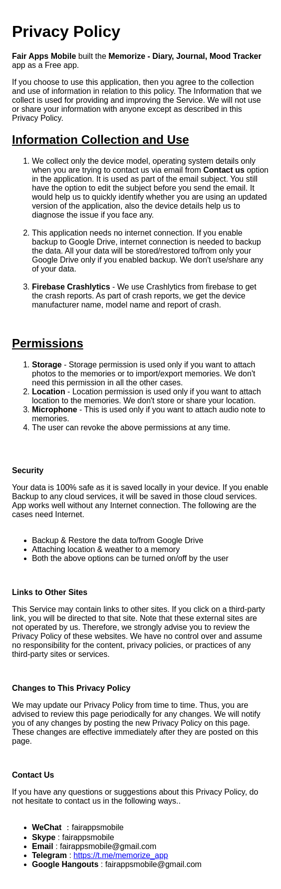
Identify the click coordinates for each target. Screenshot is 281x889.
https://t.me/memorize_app (120, 855)
